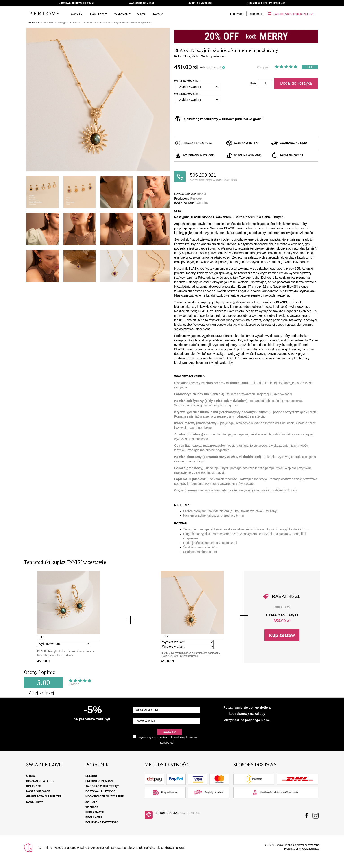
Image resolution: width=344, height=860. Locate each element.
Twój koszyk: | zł (290, 13)
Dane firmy (34, 802)
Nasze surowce (38, 791)
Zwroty (91, 802)
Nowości (76, 13)
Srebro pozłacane (99, 781)
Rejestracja (256, 13)
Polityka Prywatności (102, 822)
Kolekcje (122, 13)
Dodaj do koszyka (296, 83)
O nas (141, 13)
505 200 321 (218, 177)
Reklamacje (94, 812)
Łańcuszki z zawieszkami (85, 22)
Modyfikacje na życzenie (104, 796)
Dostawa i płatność (100, 791)
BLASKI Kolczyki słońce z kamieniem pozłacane (66, 651)
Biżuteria (98, 13)
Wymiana (92, 807)
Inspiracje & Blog (40, 781)
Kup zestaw (282, 635)
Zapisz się (169, 731)
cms (298, 848)
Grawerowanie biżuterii (44, 796)
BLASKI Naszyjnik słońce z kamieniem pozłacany (127, 22)
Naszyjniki (63, 22)
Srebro (91, 776)
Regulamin (93, 817)
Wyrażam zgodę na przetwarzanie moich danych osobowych (169, 737)
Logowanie (237, 13)
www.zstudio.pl (311, 848)
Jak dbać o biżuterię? (102, 786)
